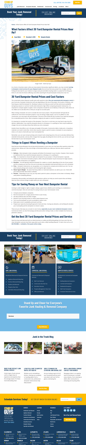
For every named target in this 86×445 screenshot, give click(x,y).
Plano (71, 429)
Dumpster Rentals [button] (31, 6)
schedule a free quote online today (31, 224)
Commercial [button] (48, 6)
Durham (6, 429)
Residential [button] (40, 6)
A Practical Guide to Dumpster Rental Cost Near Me (33, 358)
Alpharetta (34, 420)
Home (13, 24)
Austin (46, 429)
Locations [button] (61, 6)
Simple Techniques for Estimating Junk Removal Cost (53, 358)
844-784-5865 (66, 2)
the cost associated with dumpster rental (61, 100)
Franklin (20, 429)
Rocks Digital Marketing (76, 441)
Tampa (19, 420)
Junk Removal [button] (20, 6)
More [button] (66, 6)
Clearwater (7, 420)
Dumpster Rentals (45, 37)
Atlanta (46, 420)
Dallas (59, 429)
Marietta (72, 420)
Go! (79, 13)
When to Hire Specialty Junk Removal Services (12, 358)
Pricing (55, 6)
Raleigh (32, 429)
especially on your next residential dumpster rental (57, 209)
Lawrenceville (61, 420)
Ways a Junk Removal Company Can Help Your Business (73, 358)
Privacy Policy (7, 441)
